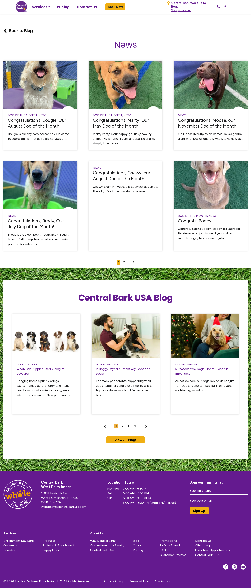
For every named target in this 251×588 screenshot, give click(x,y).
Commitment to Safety (107, 545)
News (42, 115)
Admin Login (163, 581)
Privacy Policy (113, 581)
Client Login (203, 545)
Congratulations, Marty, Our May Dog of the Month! (121, 123)
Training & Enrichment (58, 545)
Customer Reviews (173, 555)
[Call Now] (218, 7)
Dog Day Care (27, 364)
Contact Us (87, 7)
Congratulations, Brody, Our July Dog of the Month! (36, 224)
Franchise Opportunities (212, 550)
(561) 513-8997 (51, 502)
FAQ (163, 550)
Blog (136, 541)
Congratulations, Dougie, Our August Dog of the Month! (37, 123)
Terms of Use (139, 581)
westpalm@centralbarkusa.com (63, 507)
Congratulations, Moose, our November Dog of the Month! (208, 123)
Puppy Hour (51, 550)
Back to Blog (18, 30)
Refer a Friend (170, 545)
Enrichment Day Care (18, 541)
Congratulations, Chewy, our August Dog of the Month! (121, 175)
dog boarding (107, 364)
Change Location (181, 10)
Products (49, 541)
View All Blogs (126, 440)
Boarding (9, 550)
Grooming (10, 545)
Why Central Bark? (103, 541)
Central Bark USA (207, 555)
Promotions (168, 541)
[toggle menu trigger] (232, 7)
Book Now (115, 7)
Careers (138, 545)
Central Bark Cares (103, 550)
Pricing (63, 7)
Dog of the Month (22, 115)
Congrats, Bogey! (195, 221)
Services (39, 7)
